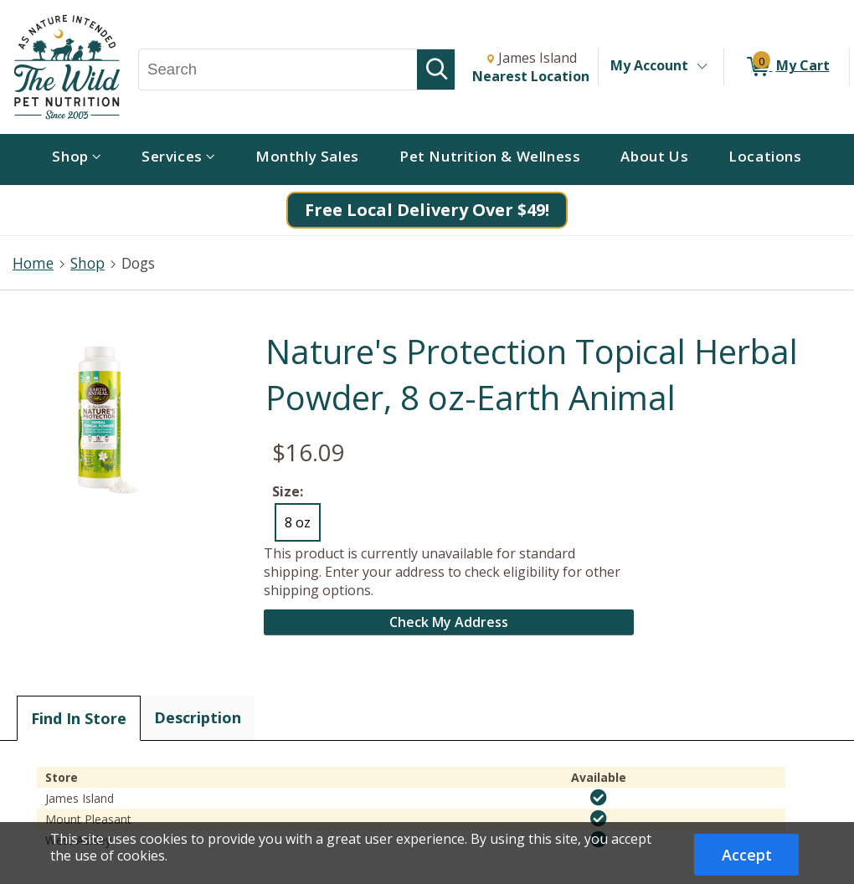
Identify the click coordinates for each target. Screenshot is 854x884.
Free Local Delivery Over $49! (427, 209)
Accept (747, 855)
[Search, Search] (278, 69)
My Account (649, 65)
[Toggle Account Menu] (702, 67)
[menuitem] (76, 159)
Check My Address (448, 622)
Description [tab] (197, 717)
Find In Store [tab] (78, 718)
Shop (87, 263)
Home (33, 263)
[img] (598, 797)
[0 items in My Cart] (787, 67)
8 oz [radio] (298, 522)
